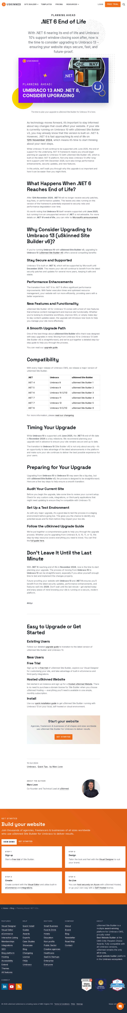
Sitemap (80, 1004)
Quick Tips (43, 766)
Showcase (27, 945)
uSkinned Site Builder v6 (51, 252)
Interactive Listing (9, 937)
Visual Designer (106, 859)
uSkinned (64, 788)
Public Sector (50, 945)
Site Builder (30, 4)
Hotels (47, 933)
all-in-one (101, 953)
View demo (9, 841)
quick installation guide (45, 703)
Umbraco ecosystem (112, 959)
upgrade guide (51, 347)
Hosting (5, 957)
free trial (44, 668)
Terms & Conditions (62, 1004)
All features (6, 972)
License (26, 957)
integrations (26, 888)
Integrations (7, 945)
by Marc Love (56, 766)
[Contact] (120, 1006)
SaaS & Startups (51, 957)
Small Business (51, 926)
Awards (26, 933)
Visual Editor (34, 884)
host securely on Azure (88, 884)
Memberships (7, 941)
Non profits (49, 941)
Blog (25, 949)
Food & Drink (50, 930)
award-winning (112, 928)
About (68, 926)
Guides (26, 930)
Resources (71, 4)
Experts (26, 937)
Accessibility (7, 960)
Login (100, 4)
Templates (46, 4)
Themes (5, 968)
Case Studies (29, 941)
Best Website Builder (106, 937)
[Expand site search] (123, 4)
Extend (4, 964)
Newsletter (70, 937)
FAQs (25, 960)
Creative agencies (52, 949)
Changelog (28, 953)
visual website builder (107, 956)
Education (48, 937)
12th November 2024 (39, 140)
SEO (3, 949)
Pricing (59, 4)
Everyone (48, 964)
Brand (68, 930)
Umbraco (31, 766)
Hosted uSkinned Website (80, 684)
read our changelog (64, 415)
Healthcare (49, 953)
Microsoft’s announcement (85, 217)
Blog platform (7, 953)
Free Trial (112, 4)
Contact (68, 945)
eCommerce (11, 888)
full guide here (37, 540)
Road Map (70, 941)
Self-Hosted (100, 888)
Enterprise (48, 960)
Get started (25, 841)
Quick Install (28, 926)
